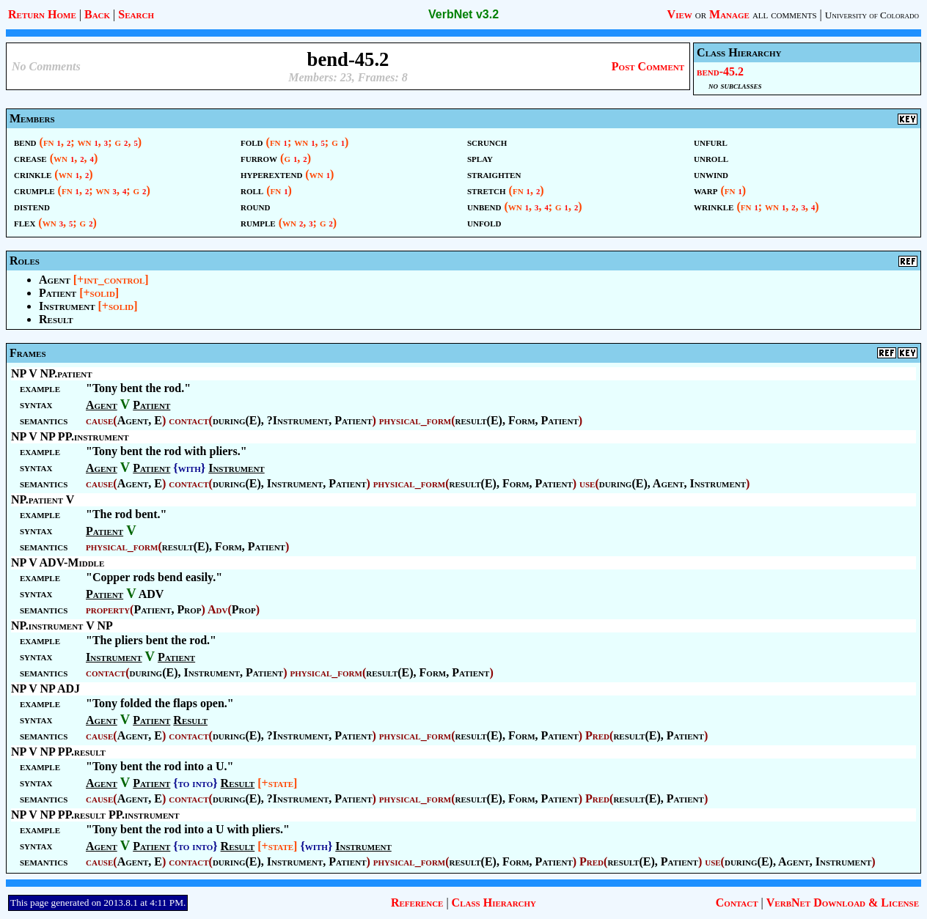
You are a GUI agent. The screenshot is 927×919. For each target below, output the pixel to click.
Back (97, 14)
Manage (729, 14)
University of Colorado (872, 15)
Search (136, 14)
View (679, 14)
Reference (417, 902)
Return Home (42, 14)
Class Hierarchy (494, 902)
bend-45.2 (720, 71)
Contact (737, 902)
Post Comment (648, 66)
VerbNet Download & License (842, 902)
